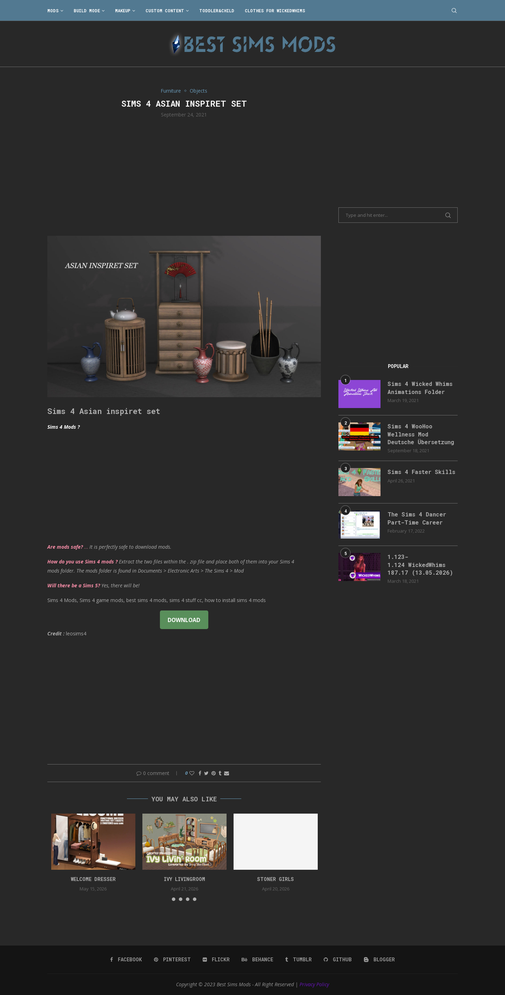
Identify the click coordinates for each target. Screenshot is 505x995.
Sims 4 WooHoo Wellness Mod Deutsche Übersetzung (421, 434)
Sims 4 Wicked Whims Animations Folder (420, 387)
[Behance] (257, 959)
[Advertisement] (184, 176)
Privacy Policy (314, 984)
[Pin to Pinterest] (213, 773)
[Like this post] (191, 773)
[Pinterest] (172, 959)
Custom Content (165, 10)
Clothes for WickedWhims (275, 10)
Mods (53, 10)
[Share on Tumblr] (219, 773)
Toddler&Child (216, 10)
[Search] (454, 10)
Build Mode (87, 10)
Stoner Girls (275, 879)
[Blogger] (379, 959)
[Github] (338, 959)
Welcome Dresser (93, 879)
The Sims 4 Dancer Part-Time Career (417, 518)
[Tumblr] (298, 959)
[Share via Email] (226, 773)
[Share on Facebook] (199, 773)
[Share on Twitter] (206, 773)
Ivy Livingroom (184, 879)
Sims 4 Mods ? (63, 426)
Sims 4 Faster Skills (421, 471)
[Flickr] (216, 959)
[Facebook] (126, 959)
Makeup (122, 10)
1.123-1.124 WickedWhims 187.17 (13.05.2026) (420, 564)
